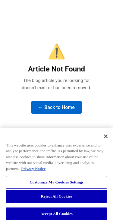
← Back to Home (56, 107)
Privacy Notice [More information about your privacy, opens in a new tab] (33, 170)
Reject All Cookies (56, 197)
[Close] (105, 137)
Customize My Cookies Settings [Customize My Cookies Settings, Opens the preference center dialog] (56, 183)
